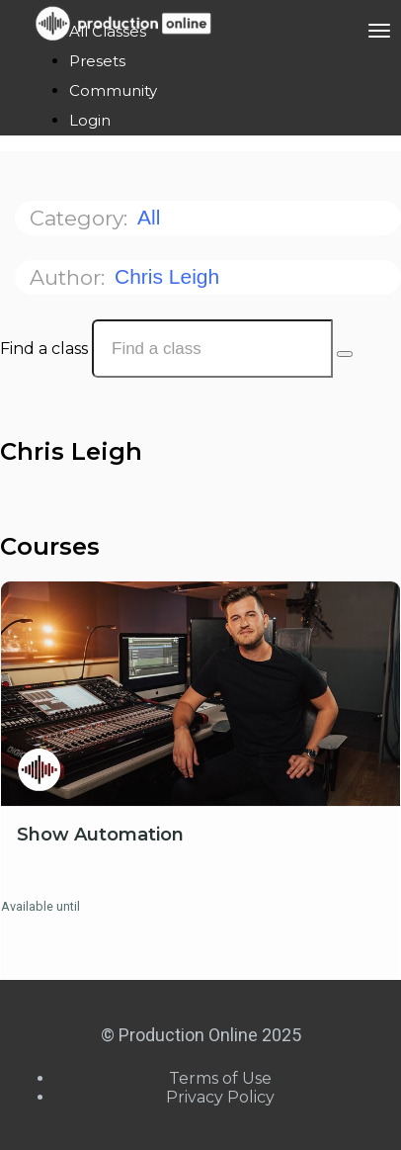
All (151, 217)
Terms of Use (220, 1078)
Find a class (44, 348)
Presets (97, 60)
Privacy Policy (220, 1097)
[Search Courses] (345, 354)
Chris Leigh (170, 276)
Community (113, 90)
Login (90, 120)
